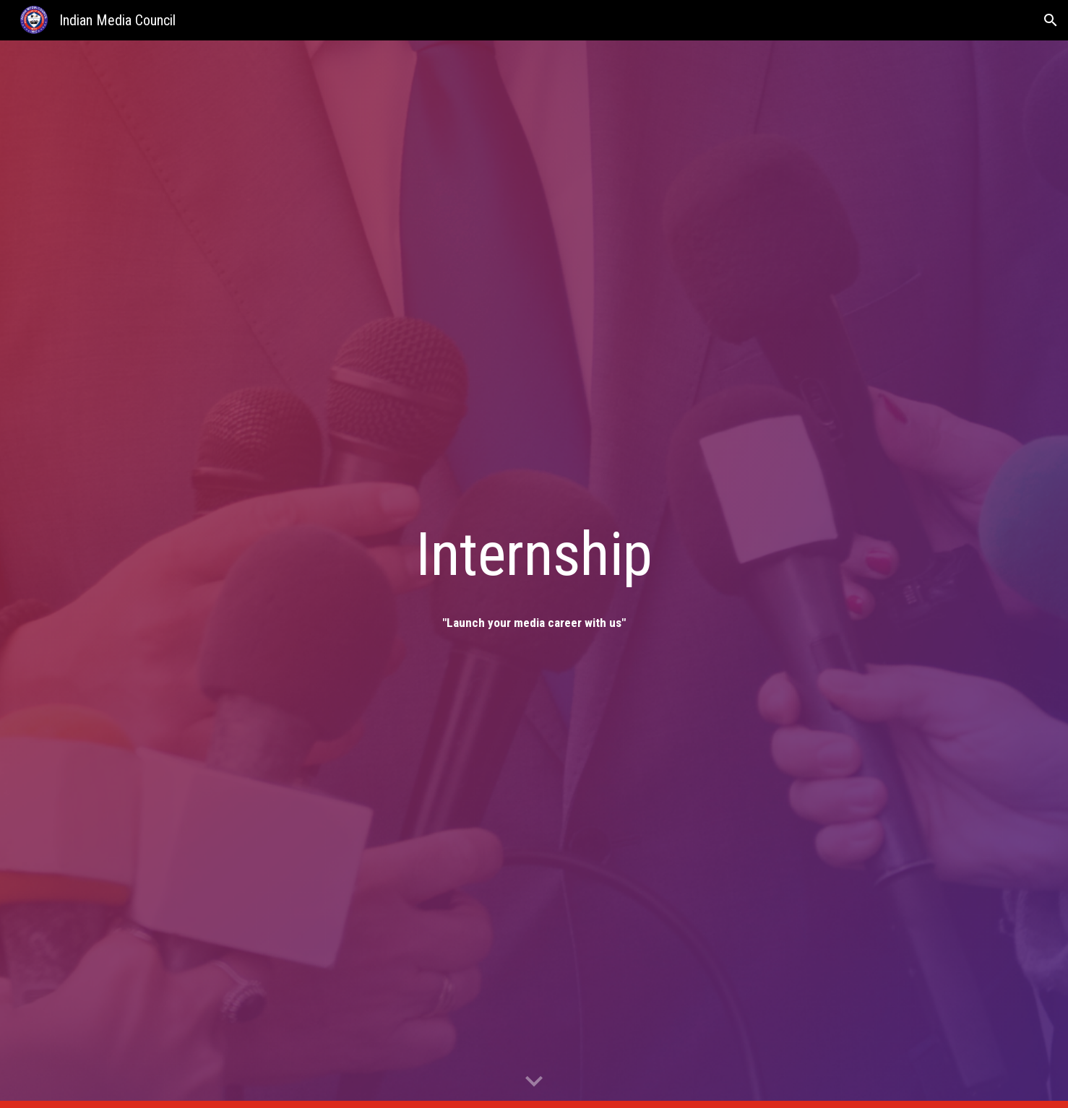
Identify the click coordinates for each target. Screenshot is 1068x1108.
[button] (1050, 20)
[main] (534, 554)
